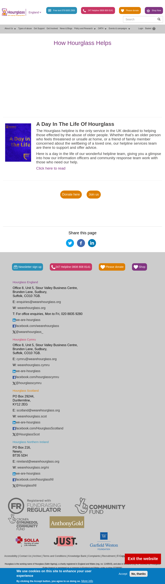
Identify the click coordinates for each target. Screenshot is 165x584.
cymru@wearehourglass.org (37, 359)
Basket (148, 28)
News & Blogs (66, 28)
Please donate (130, 10)
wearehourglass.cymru (33, 365)
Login (140, 28)
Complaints (94, 556)
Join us (94, 194)
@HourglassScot (26, 434)
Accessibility (10, 556)
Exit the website (143, 558)
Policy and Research (85, 28)
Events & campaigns (119, 28)
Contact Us (25, 556)
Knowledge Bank (77, 556)
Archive (37, 556)
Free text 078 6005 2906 (61, 10)
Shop (139, 267)
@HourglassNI (24, 485)
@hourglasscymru (27, 383)
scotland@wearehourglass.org (38, 410)
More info (87, 581)
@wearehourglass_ (28, 332)
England (34, 12)
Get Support (39, 28)
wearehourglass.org (31, 308)
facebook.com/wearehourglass (36, 326)
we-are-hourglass (26, 320)
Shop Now (154, 10)
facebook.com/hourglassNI (33, 479)
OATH (102, 28)
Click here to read (50, 168)
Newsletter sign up (27, 267)
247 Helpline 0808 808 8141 (98, 10)
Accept (123, 573)
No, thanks (138, 573)
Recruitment (108, 556)
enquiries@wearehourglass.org (39, 302)
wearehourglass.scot (32, 416)
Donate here (71, 194)
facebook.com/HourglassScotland (38, 428)
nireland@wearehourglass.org (38, 461)
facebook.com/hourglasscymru (36, 377)
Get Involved (52, 28)
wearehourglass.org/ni (33, 467)
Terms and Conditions (54, 556)
